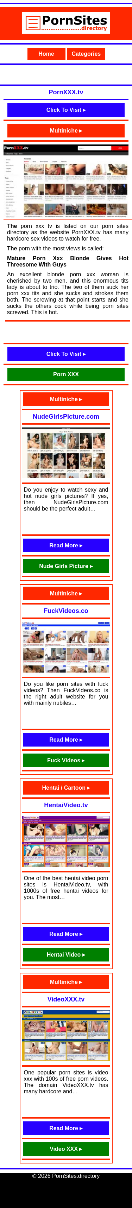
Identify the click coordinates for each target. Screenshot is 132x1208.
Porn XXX (66, 374)
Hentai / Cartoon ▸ (66, 788)
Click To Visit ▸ (66, 110)
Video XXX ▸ (66, 1149)
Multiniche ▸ (66, 131)
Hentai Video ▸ (66, 955)
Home (46, 54)
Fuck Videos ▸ (65, 760)
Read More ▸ (65, 545)
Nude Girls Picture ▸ (66, 566)
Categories (86, 54)
